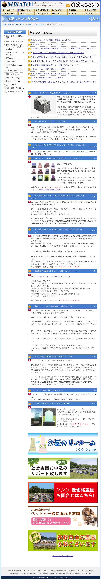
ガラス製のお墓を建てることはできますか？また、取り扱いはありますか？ (65, 82)
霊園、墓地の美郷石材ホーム (13, 24)
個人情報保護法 (75, 573)
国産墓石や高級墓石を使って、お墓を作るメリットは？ (56, 65)
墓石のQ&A (10, 58)
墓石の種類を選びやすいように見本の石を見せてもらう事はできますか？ (63, 57)
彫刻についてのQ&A (13, 81)
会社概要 (66, 573)
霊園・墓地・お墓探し (14, 36)
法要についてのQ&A (13, 78)
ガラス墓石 (72, 409)
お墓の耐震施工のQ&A (14, 71)
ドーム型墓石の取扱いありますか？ (48, 77)
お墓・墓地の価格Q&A (14, 41)
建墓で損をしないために (19, 573)
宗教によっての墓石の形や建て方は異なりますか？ (54, 69)
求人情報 (58, 573)
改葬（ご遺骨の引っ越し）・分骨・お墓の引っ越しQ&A (15, 47)
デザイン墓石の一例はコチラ (50, 190)
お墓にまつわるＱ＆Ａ (35, 24)
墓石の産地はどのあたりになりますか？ (49, 44)
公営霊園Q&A (11, 62)
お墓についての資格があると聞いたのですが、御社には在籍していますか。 (64, 48)
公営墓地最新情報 (73, 570)
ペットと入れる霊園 (86, 570)
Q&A (7, 38)
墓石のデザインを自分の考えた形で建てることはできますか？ (58, 53)
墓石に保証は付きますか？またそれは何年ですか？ (54, 73)
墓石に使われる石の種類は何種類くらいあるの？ (53, 40)
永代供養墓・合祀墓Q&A (15, 88)
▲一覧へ (93, 93)
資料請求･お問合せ (48, 573)
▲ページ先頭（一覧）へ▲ (62, 556)
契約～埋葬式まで (43, 570)
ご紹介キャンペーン (34, 573)
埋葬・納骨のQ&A (12, 74)
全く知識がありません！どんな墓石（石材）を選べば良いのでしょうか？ (63, 61)
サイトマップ (85, 573)
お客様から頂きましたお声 (46, 277)
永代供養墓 (62, 570)
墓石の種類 (54, 570)
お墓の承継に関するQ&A (15, 92)
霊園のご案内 (32, 570)
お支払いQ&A (11, 85)
